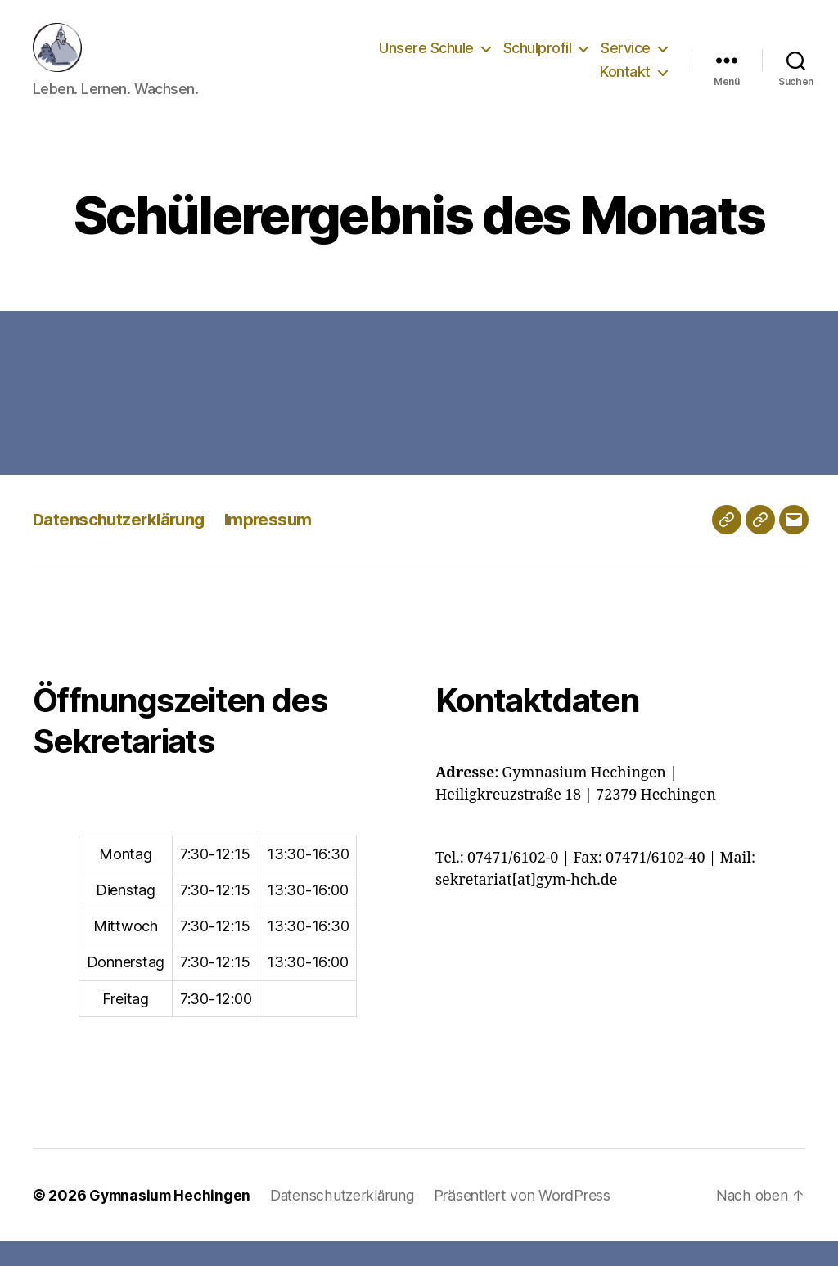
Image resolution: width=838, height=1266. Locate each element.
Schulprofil (537, 60)
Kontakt (625, 83)
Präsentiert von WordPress (528, 1219)
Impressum (275, 544)
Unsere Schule (426, 60)
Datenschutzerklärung (121, 544)
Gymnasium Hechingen (172, 1219)
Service (626, 60)
